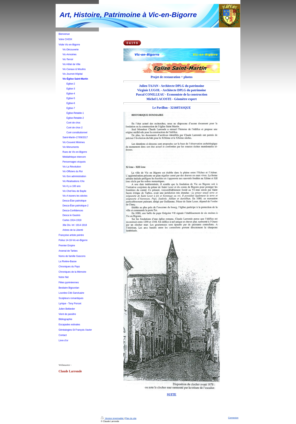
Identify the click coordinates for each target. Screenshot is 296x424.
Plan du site (130, 418)
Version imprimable (112, 418)
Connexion (233, 418)
